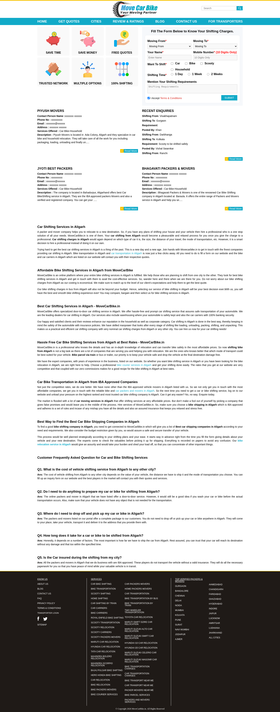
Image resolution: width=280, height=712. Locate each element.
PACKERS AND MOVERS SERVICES (137, 701)
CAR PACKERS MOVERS (137, 584)
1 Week (197, 74)
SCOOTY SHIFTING (101, 593)
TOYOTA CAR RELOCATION (139, 617)
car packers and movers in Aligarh (135, 390)
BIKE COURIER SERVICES (104, 694)
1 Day (179, 74)
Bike (192, 63)
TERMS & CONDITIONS (49, 608)
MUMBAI (179, 610)
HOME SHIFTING (99, 598)
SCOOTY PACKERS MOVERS (106, 637)
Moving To (200, 41)
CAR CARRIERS (99, 608)
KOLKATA (180, 615)
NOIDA (178, 605)
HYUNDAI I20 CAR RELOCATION (141, 648)
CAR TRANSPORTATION (137, 593)
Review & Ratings (128, 21)
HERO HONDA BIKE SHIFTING (106, 675)
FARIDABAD (215, 594)
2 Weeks (217, 74)
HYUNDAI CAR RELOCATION (105, 647)
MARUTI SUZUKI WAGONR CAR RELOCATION (141, 660)
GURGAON (180, 586)
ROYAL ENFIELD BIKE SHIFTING (107, 618)
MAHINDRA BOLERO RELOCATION (101, 657)
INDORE (213, 608)
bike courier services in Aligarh (134, 365)
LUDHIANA (214, 628)
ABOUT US (42, 584)
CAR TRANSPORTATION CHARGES (137, 674)
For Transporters (225, 21)
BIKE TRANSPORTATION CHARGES (137, 667)
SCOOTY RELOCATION (102, 627)
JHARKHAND (215, 633)
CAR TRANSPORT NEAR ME (139, 685)
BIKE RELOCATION (100, 685)
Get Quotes (68, 21)
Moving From (157, 41)
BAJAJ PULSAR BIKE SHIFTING (106, 670)
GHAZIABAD (215, 599)
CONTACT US (44, 593)
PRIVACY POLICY (46, 603)
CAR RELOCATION (100, 680)
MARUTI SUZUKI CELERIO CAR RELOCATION (140, 653)
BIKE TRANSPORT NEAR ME (139, 680)
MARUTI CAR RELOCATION (105, 642)
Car (177, 63)
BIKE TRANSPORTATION (103, 589)
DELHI (178, 600)
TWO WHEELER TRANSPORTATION (134, 611)
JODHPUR (180, 634)
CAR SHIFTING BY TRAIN (103, 603)
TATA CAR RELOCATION (103, 651)
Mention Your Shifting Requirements (172, 81)
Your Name (156, 52)
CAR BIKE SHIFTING (101, 584)
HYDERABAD (215, 604)
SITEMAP (42, 625)
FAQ (39, 598)
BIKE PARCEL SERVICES (137, 695)
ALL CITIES (214, 637)
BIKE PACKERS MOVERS (103, 689)
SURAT (178, 625)
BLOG (40, 589)
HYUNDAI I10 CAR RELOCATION (141, 643)
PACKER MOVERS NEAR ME (139, 690)
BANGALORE (182, 591)
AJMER (178, 639)
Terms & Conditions (171, 98)
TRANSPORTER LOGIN (48, 613)
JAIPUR (213, 613)
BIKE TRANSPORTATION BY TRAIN (139, 604)
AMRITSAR (214, 623)
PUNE (178, 620)
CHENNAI (180, 596)
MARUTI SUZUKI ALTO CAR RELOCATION (138, 630)
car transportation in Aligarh (126, 253)
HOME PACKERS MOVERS (138, 589)
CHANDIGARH (216, 589)
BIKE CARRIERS (99, 613)
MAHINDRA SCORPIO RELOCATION (102, 664)
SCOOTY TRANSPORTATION (105, 622)
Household (182, 69)
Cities (96, 21)
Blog (160, 21)
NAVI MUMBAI (182, 629)
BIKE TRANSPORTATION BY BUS (141, 598)
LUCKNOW (214, 618)
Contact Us (186, 21)
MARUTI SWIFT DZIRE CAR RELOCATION (138, 623)
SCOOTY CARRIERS (101, 632)
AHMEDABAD (215, 584)
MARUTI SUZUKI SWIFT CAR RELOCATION (139, 637)
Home (42, 21)
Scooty (209, 63)
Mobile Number (215, 52)
